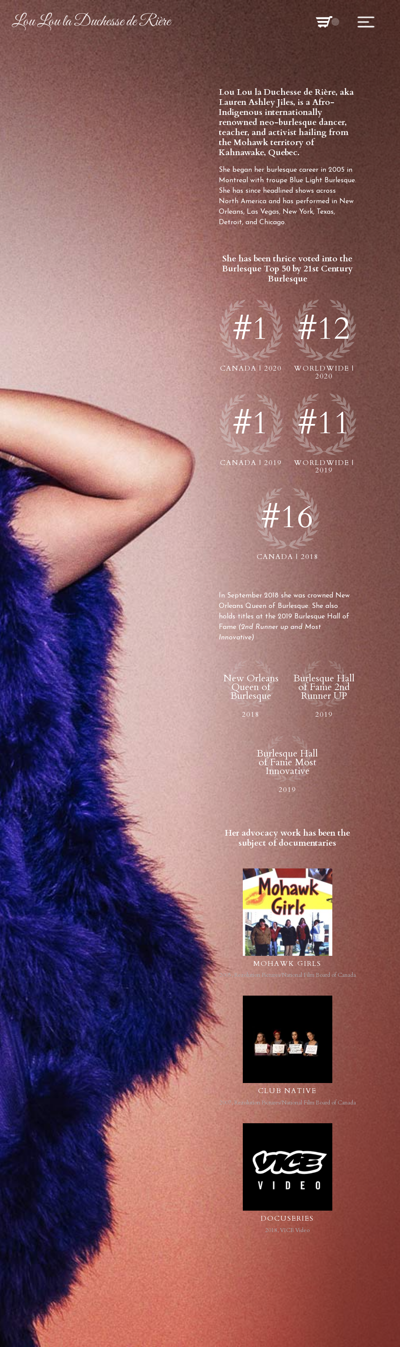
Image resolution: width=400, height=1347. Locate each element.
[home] (91, 22)
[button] (324, 21)
